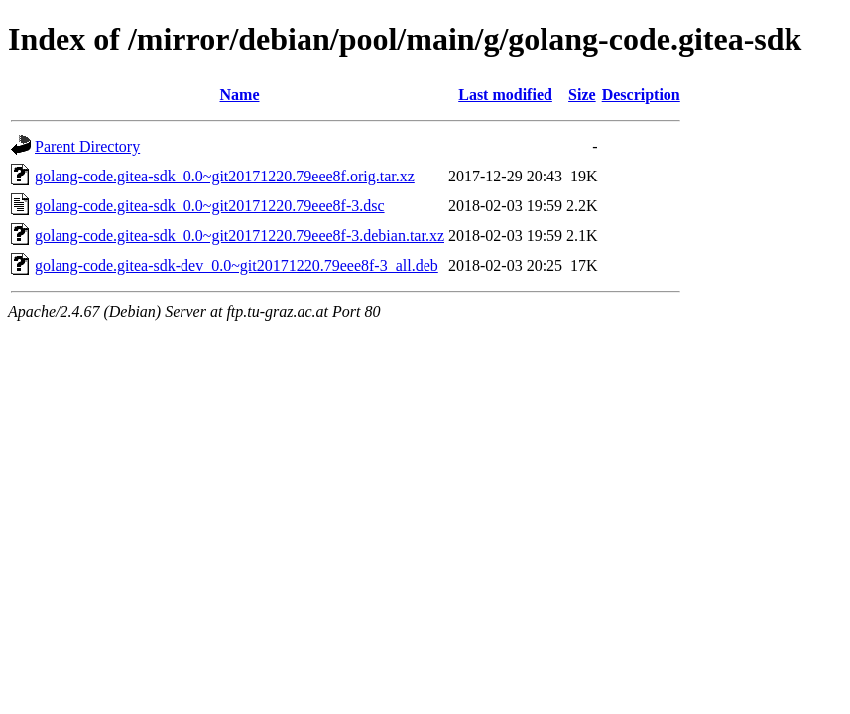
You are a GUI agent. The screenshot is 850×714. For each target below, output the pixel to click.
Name (240, 94)
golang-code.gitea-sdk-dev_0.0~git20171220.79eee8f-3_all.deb (236, 265)
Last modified (505, 94)
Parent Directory (87, 146)
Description (641, 94)
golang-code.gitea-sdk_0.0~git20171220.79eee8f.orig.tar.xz (225, 176)
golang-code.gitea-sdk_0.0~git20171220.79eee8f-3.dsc (210, 205)
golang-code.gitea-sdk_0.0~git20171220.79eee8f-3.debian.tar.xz (239, 235)
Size (582, 94)
